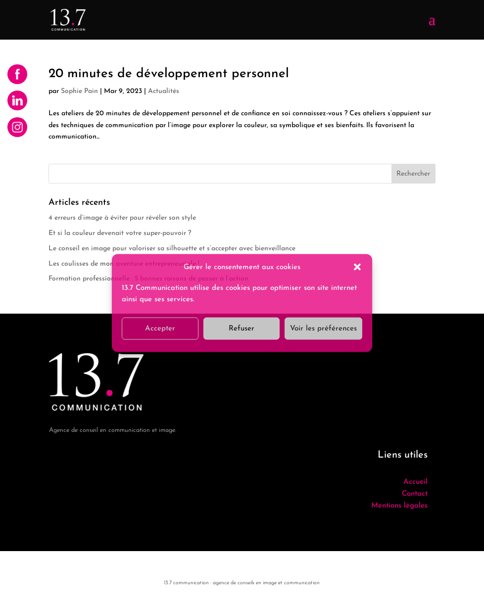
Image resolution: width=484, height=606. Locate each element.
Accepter (160, 328)
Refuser (241, 328)
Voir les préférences (323, 328)
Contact (415, 494)
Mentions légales (399, 506)
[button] (357, 267)
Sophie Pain (79, 91)
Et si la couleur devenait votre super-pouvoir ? (119, 233)
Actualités (163, 91)
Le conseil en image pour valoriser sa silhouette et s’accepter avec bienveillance (171, 248)
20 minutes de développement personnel (168, 74)
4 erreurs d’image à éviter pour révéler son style (122, 218)
